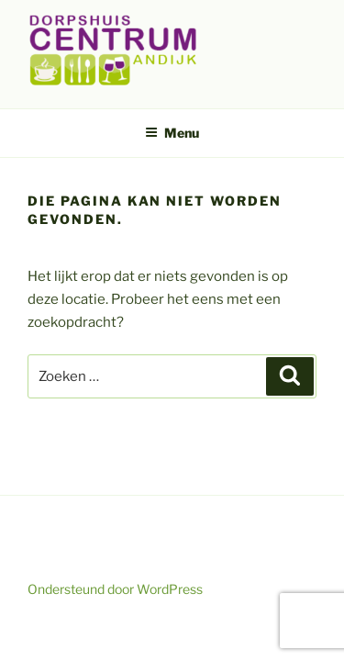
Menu (172, 132)
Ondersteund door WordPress (115, 589)
